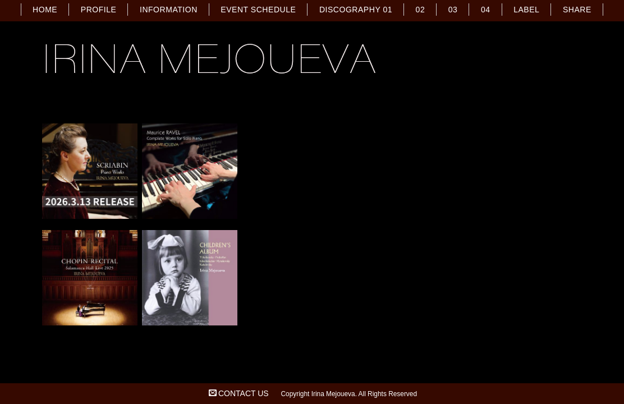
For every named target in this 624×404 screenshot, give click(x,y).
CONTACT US (243, 393)
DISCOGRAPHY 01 (355, 9)
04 (485, 9)
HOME (45, 9)
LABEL (526, 9)
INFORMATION (169, 9)
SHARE (577, 9)
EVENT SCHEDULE (258, 9)
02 (420, 9)
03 (453, 9)
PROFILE (99, 9)
